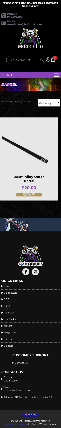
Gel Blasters (10, 292)
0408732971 (15, 16)
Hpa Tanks (10, 319)
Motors (8, 325)
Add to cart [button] (26, 194)
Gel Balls (8, 345)
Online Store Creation (16, 424)
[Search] (42, 60)
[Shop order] (48, 103)
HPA (6, 286)
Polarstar (9, 312)
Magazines (10, 332)
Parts (7, 306)
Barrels (8, 339)
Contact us (21, 362)
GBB (6, 299)
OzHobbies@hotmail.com (24, 24)
